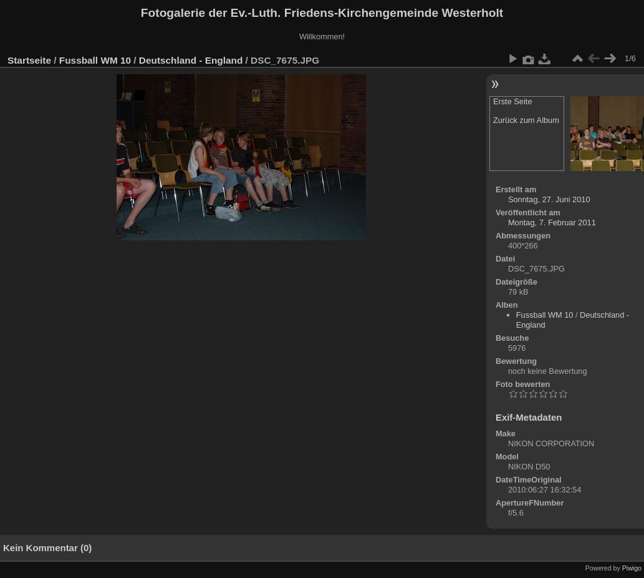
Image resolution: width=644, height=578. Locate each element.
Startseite (29, 60)
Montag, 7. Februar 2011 (552, 222)
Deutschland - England (191, 60)
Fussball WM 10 (95, 60)
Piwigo (632, 568)
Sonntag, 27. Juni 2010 (549, 199)
